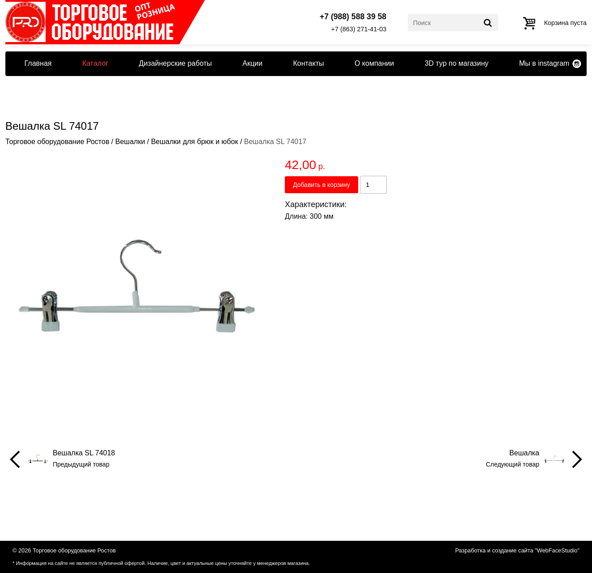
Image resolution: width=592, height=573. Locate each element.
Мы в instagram (544, 63)
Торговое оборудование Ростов (57, 141)
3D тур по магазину (457, 63)
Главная (38, 63)
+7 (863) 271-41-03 (359, 29)
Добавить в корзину (321, 184)
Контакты (308, 63)
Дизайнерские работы (175, 63)
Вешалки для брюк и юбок (194, 141)
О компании (374, 63)
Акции (252, 63)
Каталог (95, 63)
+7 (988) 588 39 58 (353, 17)
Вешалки (130, 141)
